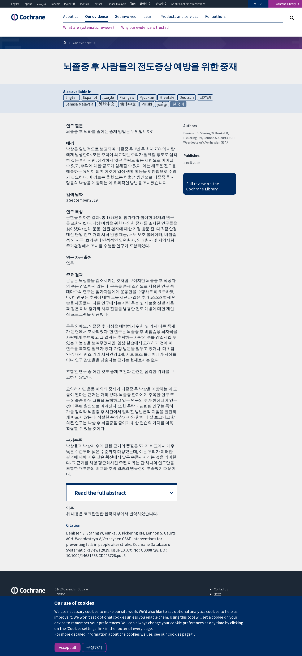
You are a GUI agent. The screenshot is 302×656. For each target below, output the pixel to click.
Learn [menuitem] (148, 16)
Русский (69, 4)
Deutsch (98, 4)
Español (28, 4)
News (217, 594)
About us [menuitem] (70, 16)
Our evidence (82, 43)
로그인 (258, 4)
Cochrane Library (285, 4)
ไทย (132, 4)
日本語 (205, 97)
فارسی (41, 4)
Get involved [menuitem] (126, 16)
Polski (147, 104)
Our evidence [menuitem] (96, 16)
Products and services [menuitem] (179, 16)
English (15, 4)
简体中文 (161, 4)
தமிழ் (162, 104)
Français (55, 4)
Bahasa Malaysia (116, 4)
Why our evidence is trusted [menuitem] (145, 27)
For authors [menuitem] (215, 16)
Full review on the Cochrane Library (202, 186)
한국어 (178, 104)
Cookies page (179, 634)
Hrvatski (84, 4)
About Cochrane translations (188, 4)
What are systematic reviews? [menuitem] (88, 27)
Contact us (221, 589)
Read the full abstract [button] (100, 492)
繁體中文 (145, 4)
